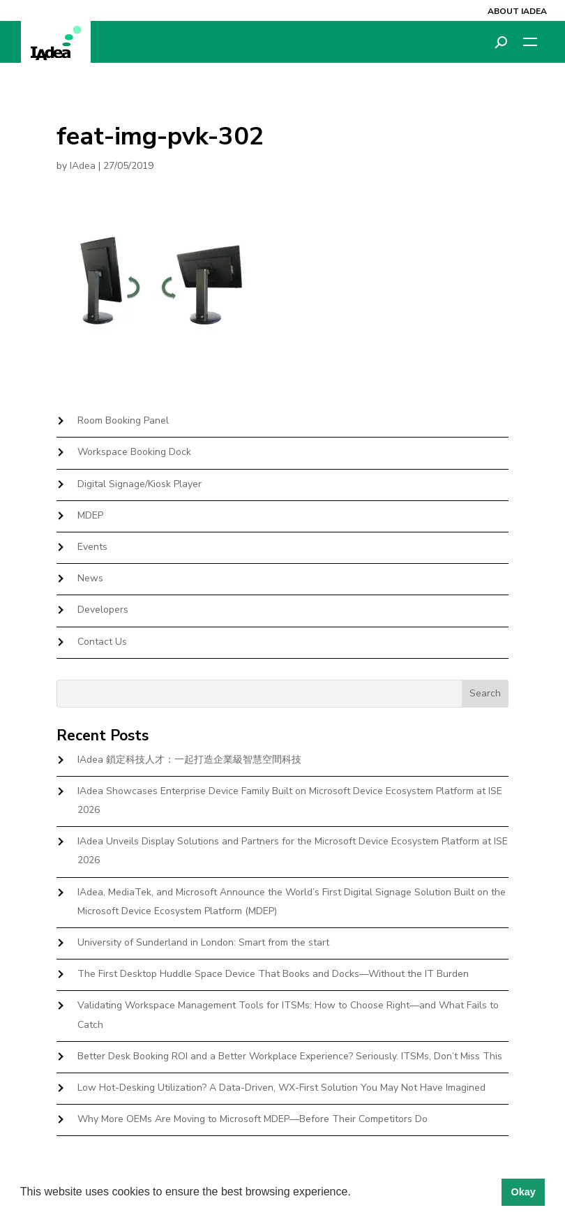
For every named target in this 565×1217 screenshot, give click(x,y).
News (90, 578)
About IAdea (517, 11)
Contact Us (102, 641)
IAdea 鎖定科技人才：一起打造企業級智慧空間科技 (189, 759)
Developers (102, 609)
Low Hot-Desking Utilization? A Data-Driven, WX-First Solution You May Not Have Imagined (281, 1087)
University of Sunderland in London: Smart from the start (203, 942)
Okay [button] (523, 1191)
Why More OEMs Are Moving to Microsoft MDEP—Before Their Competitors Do (252, 1119)
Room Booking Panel (123, 420)
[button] (356, 1193)
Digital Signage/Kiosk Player (139, 484)
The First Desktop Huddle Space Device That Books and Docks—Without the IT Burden (273, 973)
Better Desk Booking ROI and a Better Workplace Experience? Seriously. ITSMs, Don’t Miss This (289, 1056)
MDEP (90, 515)
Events (92, 546)
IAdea (83, 165)
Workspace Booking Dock (134, 451)
